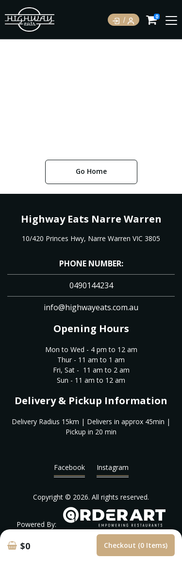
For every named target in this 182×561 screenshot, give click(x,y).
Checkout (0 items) (135, 545)
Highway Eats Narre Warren (91, 218)
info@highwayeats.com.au (91, 307)
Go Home (91, 171)
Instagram (113, 470)
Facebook (69, 470)
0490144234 (91, 285)
